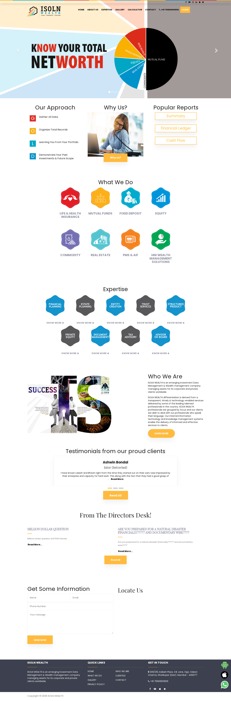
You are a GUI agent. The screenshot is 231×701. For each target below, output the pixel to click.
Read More (117, 479)
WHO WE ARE (122, 671)
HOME (81, 9)
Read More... (35, 544)
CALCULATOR (135, 9)
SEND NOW (40, 640)
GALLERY (120, 9)
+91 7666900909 (169, 9)
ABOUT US (92, 9)
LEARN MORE (161, 433)
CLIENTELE (121, 675)
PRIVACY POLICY (96, 684)
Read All (115, 559)
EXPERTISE (106, 9)
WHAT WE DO (95, 675)
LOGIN (185, 9)
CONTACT (150, 9)
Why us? (115, 157)
